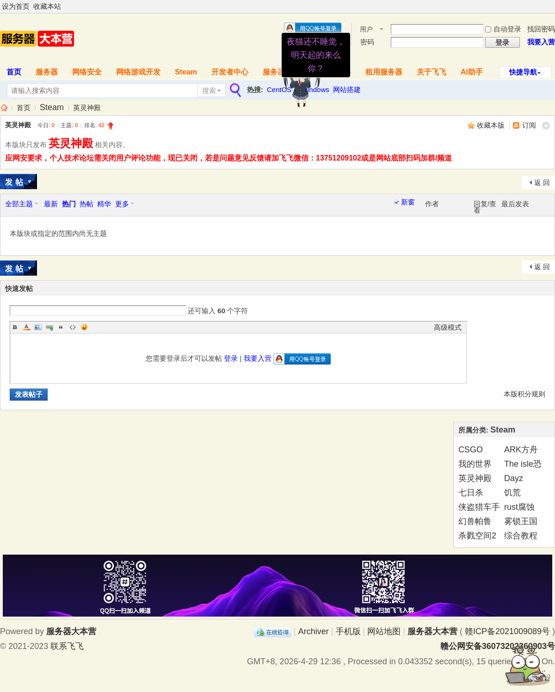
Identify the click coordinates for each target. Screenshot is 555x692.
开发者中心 (229, 72)
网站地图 (384, 631)
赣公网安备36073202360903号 (497, 646)
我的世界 (475, 464)
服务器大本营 (3, 107)
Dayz (513, 478)
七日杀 (470, 492)
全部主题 (19, 204)
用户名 (366, 29)
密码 (367, 42)
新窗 (408, 202)
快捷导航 (523, 72)
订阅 (529, 125)
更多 (122, 204)
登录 (231, 358)
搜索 (209, 90)
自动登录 (503, 29)
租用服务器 (383, 72)
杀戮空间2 (477, 535)
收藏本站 (47, 6)
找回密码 (541, 29)
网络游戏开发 (138, 72)
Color (26, 327)
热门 (69, 204)
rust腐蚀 (519, 507)
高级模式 (448, 327)
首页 (24, 107)
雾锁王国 (520, 521)
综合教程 (520, 535)
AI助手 (472, 72)
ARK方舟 (521, 449)
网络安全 (87, 72)
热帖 (86, 204)
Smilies (84, 327)
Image (38, 327)
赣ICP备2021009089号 (507, 631)
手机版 (348, 631)
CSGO (470, 449)
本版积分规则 (524, 394)
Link (49, 327)
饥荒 (512, 492)
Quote (61, 327)
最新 (51, 204)
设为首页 (16, 6)
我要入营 (541, 42)
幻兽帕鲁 (475, 521)
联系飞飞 (67, 646)
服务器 (47, 72)
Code (72, 327)
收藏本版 (491, 125)
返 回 (542, 182)
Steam (186, 72)
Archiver (313, 631)
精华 (104, 204)
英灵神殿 (87, 107)
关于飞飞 (431, 72)
